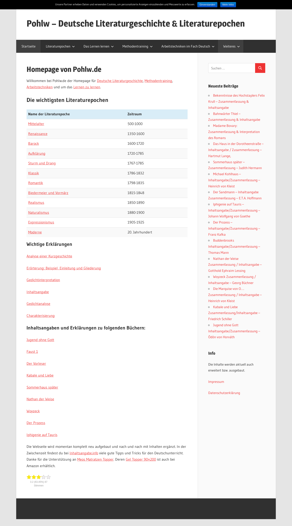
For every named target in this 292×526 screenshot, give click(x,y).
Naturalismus (38, 212)
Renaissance (37, 134)
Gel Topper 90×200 (141, 459)
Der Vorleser (36, 363)
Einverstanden (207, 4)
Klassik (33, 173)
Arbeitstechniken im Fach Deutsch (188, 46)
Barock (33, 143)
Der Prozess (36, 423)
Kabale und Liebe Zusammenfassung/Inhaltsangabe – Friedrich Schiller (234, 313)
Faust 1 (32, 351)
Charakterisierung (41, 315)
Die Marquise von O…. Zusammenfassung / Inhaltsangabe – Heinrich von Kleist (235, 294)
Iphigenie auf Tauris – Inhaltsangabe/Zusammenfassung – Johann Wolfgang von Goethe (234, 210)
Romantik (35, 183)
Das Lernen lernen (99, 46)
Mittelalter (36, 124)
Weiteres (231, 46)
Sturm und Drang (42, 163)
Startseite (28, 46)
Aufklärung (36, 153)
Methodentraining (137, 46)
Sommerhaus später (42, 387)
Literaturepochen (60, 46)
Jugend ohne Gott (40, 340)
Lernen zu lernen (86, 87)
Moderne (35, 232)
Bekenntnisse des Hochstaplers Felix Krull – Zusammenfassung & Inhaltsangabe (236, 101)
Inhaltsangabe (38, 292)
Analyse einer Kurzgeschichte (49, 256)
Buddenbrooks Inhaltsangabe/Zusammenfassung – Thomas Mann (234, 246)
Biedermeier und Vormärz (48, 193)
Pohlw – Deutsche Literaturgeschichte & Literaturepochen (136, 23)
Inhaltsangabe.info (84, 453)
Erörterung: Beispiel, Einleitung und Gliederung (64, 268)
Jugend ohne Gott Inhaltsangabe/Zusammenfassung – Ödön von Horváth (234, 331)
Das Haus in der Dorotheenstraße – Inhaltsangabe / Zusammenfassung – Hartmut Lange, (236, 149)
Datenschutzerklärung (224, 393)
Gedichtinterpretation (43, 280)
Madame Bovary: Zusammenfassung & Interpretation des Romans (234, 131)
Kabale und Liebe (40, 375)
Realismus (36, 202)
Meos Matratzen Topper (95, 459)
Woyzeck (33, 411)
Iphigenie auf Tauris (42, 435)
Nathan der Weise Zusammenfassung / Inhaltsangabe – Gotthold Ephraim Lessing (235, 264)
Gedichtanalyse (38, 303)
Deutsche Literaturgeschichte (120, 81)
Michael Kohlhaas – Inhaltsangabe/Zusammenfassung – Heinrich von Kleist (234, 180)
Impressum (216, 381)
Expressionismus (41, 222)
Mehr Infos (228, 4)
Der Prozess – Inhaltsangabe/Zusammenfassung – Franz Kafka (234, 228)
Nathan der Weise (40, 399)
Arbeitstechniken (40, 87)
